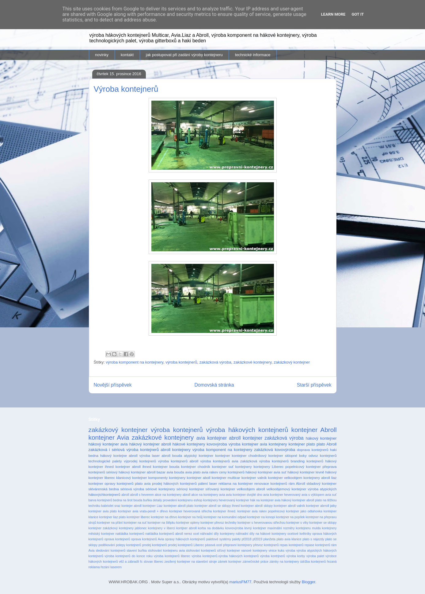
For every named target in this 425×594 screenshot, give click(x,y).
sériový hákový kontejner (126, 472)
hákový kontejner (321, 438)
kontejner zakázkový (103, 528)
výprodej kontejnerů (140, 461)
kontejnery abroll (316, 478)
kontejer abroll (131, 505)
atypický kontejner (198, 455)
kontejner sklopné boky (287, 455)
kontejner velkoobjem (285, 478)
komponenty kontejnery (167, 478)
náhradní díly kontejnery (217, 533)
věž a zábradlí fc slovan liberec (141, 561)
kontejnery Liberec (268, 467)
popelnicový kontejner (303, 467)
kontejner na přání (110, 522)
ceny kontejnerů (232, 472)
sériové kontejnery (160, 489)
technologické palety (105, 461)
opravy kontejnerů (118, 483)
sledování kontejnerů (110, 550)
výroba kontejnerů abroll (178, 461)
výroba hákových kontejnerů (247, 429)
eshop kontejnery (206, 500)
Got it (357, 14)
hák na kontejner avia (265, 500)
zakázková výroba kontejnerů (264, 461)
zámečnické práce (255, 561)
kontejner (222, 455)
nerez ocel (191, 533)
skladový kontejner (321, 483)
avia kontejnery (273, 444)
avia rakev (210, 472)
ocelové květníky (299, 533)
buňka (147, 500)
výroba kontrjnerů (272, 556)
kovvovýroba (234, 528)
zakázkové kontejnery (252, 362)
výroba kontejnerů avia (219, 461)
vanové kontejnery (254, 550)
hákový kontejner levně (305, 472)
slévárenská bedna (104, 489)
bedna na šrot (123, 500)
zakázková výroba (215, 362)
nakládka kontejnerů (130, 533)
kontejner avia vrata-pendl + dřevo (143, 511)
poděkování (106, 545)
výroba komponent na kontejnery (134, 362)
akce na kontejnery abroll (172, 494)
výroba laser (149, 455)
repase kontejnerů (317, 545)
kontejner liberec (138, 517)
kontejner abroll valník (289, 505)
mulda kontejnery (324, 528)
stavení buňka (137, 550)
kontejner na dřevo (164, 517)
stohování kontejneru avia (166, 550)
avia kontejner (211, 438)
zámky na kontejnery (284, 561)
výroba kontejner (243, 444)
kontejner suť (223, 467)
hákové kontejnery (189, 444)
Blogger (308, 582)
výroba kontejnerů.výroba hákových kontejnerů (225, 556)
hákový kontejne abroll (119, 455)
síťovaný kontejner (220, 489)
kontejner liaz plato (112, 517)
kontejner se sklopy (323, 522)
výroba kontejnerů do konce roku (128, 556)
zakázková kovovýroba (274, 449)
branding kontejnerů (306, 461)
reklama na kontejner (235, 483)
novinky (101, 54)
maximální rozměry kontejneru (289, 528)
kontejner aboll (199, 478)
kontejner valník (254, 478)
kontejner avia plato (103, 511)
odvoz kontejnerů (323, 455)
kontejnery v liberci (161, 528)
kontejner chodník (195, 467)
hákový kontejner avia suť (265, 472)
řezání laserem (111, 567)
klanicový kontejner (131, 478)
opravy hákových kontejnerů (185, 539)
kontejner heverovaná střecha (190, 511)
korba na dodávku (211, 528)
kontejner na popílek (290, 517)
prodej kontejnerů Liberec (186, 545)
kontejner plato (302, 444)
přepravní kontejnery (237, 545)
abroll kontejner (245, 438)
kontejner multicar (226, 478)
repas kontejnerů (292, 545)
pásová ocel (213, 545)
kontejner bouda (166, 467)
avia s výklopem (313, 494)
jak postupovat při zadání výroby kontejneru (184, 54)
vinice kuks (276, 550)
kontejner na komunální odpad (224, 517)
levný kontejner (255, 528)
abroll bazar (156, 472)
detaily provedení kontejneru (173, 500)
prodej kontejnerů (154, 545)
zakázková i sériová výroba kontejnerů (124, 449)
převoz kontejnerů (266, 545)
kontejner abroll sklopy (257, 505)
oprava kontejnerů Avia (147, 539)
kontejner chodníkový (249, 455)
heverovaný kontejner (234, 500)
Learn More (333, 14)
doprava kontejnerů (312, 450)
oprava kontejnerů (117, 539)
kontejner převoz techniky (218, 522)
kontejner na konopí (261, 517)
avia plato (192, 472)
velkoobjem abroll (251, 489)
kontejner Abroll (314, 429)
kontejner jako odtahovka (304, 511)
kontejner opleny (187, 522)
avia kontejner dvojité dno (244, 494)
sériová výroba (132, 489)
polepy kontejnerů (128, 545)
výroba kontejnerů (181, 362)
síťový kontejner (228, 550)
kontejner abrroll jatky (321, 505)
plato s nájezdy (313, 539)
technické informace (253, 54)
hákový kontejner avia (108, 444)
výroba (290, 550)
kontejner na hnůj (190, 517)
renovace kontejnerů (270, 483)
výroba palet (315, 556)
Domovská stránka (214, 385)
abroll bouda (171, 455)
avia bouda (175, 472)
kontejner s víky (297, 522)
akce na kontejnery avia (208, 494)
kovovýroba (217, 444)
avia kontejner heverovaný (282, 494)
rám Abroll (297, 483)
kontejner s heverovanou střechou (261, 522)
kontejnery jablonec (133, 528)
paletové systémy (218, 539)
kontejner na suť (135, 522)
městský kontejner (102, 533)
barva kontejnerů (100, 500)
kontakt (127, 54)
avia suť (330, 494)
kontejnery (243, 467)
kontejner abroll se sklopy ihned (217, 505)
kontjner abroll (186, 528)
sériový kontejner (190, 489)
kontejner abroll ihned (133, 467)
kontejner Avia (109, 437)
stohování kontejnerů (201, 550)
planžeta (269, 539)
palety (236, 539)
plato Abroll (327, 444)
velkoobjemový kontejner (286, 489)
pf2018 (247, 539)
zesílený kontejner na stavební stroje (191, 561)
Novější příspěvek (113, 385)
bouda (137, 500)
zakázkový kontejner (292, 362)
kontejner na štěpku (161, 522)
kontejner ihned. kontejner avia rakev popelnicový (249, 511)
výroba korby (295, 556)
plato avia (142, 483)
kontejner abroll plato (178, 505)
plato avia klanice (288, 539)
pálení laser (207, 483)
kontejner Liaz (152, 505)
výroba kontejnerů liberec (172, 556)
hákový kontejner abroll (150, 444)
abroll (125, 494)
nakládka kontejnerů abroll (164, 533)
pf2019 (257, 539)
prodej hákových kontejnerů (174, 483)
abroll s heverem (142, 494)
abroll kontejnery (176, 449)
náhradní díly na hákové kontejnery (261, 533)
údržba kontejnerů (313, 561)
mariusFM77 (240, 582)
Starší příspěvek (314, 385)
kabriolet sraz (110, 505)
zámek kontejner (229, 561)
